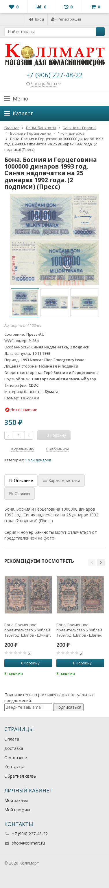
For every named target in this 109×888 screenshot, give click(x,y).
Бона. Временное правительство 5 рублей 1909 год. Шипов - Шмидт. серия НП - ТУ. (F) (27, 630)
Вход (36, 19)
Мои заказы (16, 800)
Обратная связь (20, 776)
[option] (25, 302)
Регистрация (66, 19)
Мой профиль (18, 809)
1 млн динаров (38, 460)
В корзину (27, 663)
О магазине (15, 757)
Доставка (13, 748)
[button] (91, 562)
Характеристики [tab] (61, 480)
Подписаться (68, 707)
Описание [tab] (21, 480)
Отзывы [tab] (19, 493)
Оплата (11, 739)
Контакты (14, 767)
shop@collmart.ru (28, 843)
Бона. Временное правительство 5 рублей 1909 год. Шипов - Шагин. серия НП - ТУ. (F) (79, 630)
